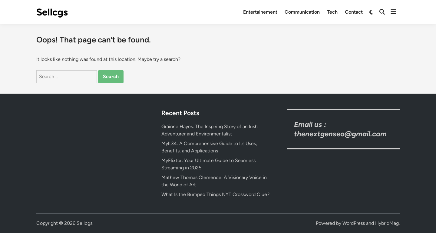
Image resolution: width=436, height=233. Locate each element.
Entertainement (260, 12)
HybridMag (387, 223)
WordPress (353, 223)
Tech (332, 12)
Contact (354, 12)
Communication (302, 12)
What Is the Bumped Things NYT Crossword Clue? (215, 194)
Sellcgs (52, 12)
